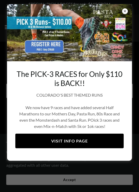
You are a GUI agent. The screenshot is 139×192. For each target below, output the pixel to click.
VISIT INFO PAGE (69, 140)
